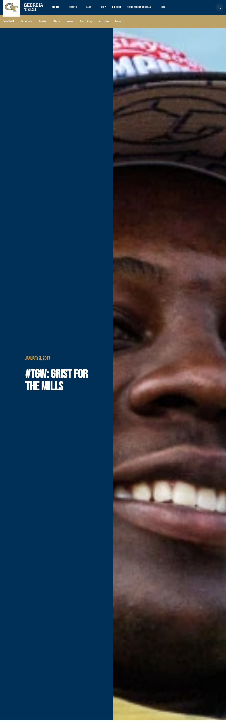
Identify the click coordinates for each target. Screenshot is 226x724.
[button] (219, 9)
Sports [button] (56, 9)
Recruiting (86, 25)
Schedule (26, 25)
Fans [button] (93, 9)
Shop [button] (109, 9)
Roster (43, 25)
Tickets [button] (75, 9)
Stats (56, 25)
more (118, 25)
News (69, 25)
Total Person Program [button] (149, 9)
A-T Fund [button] (124, 9)
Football (8, 25)
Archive (104, 25)
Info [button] (176, 9)
